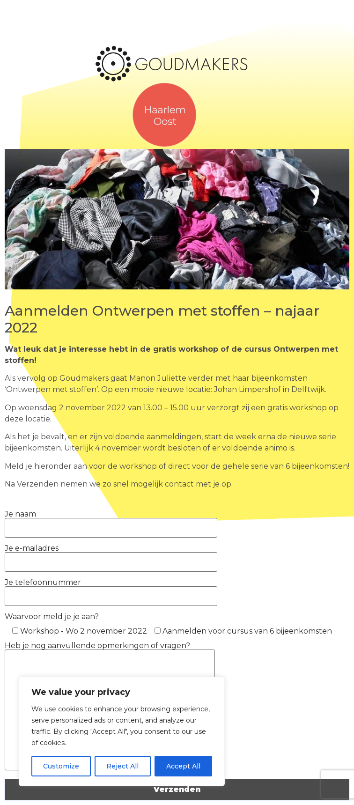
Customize (61, 766)
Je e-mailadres (111, 555)
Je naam (111, 521)
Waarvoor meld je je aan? (52, 616)
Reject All (122, 766)
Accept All (183, 766)
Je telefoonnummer (111, 589)
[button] (311, 173)
